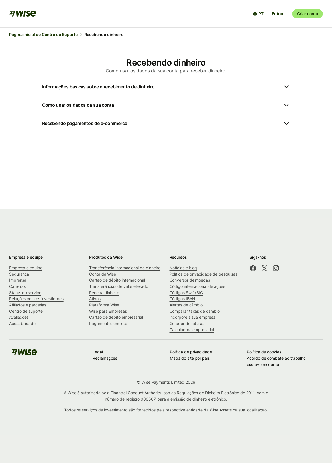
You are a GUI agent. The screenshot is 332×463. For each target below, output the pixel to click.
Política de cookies (264, 351)
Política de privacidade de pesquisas (203, 274)
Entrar (278, 13)
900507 (148, 399)
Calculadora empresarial (192, 329)
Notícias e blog (183, 267)
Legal (98, 351)
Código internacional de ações (197, 286)
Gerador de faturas (187, 323)
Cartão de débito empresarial (116, 317)
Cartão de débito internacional (117, 280)
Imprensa (17, 280)
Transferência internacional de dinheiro (124, 267)
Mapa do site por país (190, 358)
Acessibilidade (22, 323)
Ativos (95, 298)
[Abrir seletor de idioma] (258, 13)
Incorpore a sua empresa (192, 317)
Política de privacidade (191, 351)
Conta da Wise (102, 274)
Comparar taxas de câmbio (195, 311)
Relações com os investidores (36, 298)
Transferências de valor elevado (118, 286)
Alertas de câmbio (186, 304)
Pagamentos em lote (108, 323)
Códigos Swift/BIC (186, 292)
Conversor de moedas (190, 280)
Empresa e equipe (25, 267)
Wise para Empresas (108, 311)
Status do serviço (25, 292)
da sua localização (250, 409)
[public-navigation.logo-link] (24, 354)
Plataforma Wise (104, 304)
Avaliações (18, 317)
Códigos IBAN (182, 298)
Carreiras (17, 286)
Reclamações (105, 358)
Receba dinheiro (104, 292)
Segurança (19, 274)
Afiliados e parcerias (27, 304)
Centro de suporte (26, 311)
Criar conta (307, 13)
